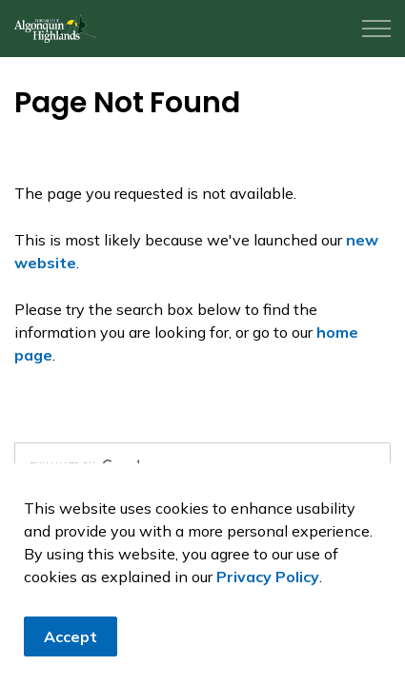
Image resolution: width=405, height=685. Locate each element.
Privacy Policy (267, 576)
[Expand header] (376, 28)
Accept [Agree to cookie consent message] (70, 636)
